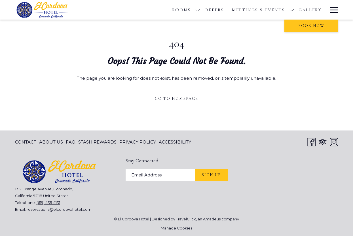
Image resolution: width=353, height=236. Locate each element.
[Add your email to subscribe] (160, 175)
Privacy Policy (137, 142)
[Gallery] (234, 10)
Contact (25, 142)
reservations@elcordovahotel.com (59, 209)
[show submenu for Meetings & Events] (216, 10)
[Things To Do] (274, 10)
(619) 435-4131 (48, 202)
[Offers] (139, 10)
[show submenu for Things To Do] (300, 10)
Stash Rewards (97, 142)
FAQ (70, 142)
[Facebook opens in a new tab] (311, 141)
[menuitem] (26, 142)
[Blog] (314, 10)
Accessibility (175, 142)
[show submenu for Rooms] (122, 10)
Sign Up (211, 174)
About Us (51, 142)
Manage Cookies (176, 228)
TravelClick (186, 219)
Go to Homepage (176, 98)
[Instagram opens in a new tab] (334, 141)
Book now (311, 25)
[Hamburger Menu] (331, 10)
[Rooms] (106, 10)
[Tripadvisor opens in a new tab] (322, 141)
